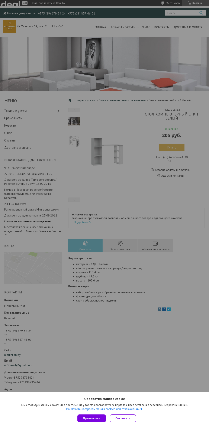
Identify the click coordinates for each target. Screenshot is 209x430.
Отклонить (123, 418)
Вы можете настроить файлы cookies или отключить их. (103, 409)
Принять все (91, 418)
